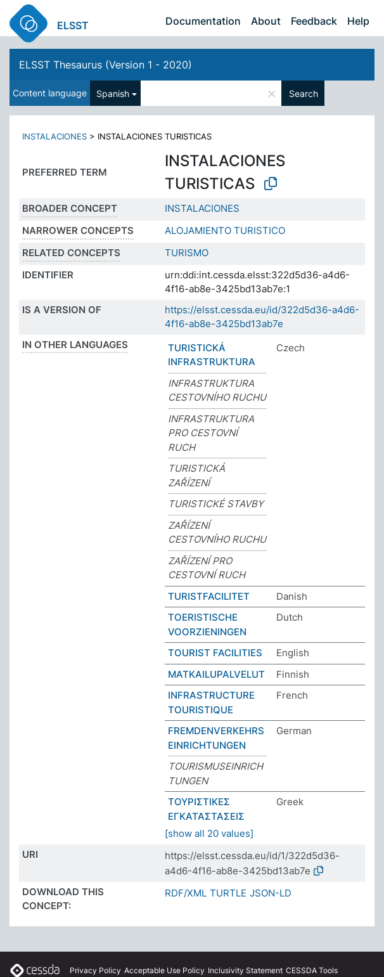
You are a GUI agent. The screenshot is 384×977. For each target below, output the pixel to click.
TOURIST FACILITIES (215, 653)
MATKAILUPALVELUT (216, 674)
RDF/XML (186, 893)
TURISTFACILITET (209, 596)
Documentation (203, 21)
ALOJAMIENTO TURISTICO (225, 230)
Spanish (112, 93)
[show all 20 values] (209, 833)
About (266, 21)
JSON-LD (270, 893)
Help (358, 21)
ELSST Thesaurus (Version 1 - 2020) (105, 64)
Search (303, 93)
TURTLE (228, 893)
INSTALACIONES (54, 136)
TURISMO (186, 253)
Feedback (314, 21)
